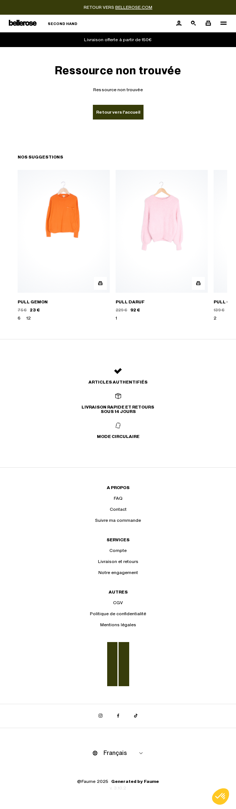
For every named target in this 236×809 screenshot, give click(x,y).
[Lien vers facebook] (118, 716)
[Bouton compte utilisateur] (178, 23)
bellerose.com (133, 7)
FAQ (118, 498)
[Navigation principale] (221, 23)
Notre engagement (118, 572)
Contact (118, 509)
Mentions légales (118, 624)
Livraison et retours (118, 561)
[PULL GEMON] (64, 245)
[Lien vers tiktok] (136, 716)
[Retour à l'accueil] (43, 24)
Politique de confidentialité (118, 613)
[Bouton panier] (208, 23)
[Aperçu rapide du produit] (100, 283)
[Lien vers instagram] (100, 716)
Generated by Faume (135, 781)
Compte (118, 550)
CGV (118, 602)
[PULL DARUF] (162, 245)
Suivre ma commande (118, 520)
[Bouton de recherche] (193, 23)
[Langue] (124, 753)
